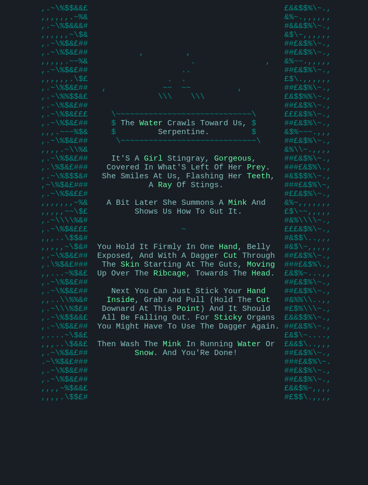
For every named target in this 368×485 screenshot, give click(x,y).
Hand (228, 290)
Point (188, 363)
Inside (121, 352)
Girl (153, 186)
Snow (144, 415)
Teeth (258, 207)
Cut (231, 300)
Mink (237, 238)
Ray (165, 217)
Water (151, 144)
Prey (256, 196)
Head (261, 321)
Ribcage (169, 321)
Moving (261, 311)
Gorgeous (233, 186)
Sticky (228, 373)
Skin (130, 311)
